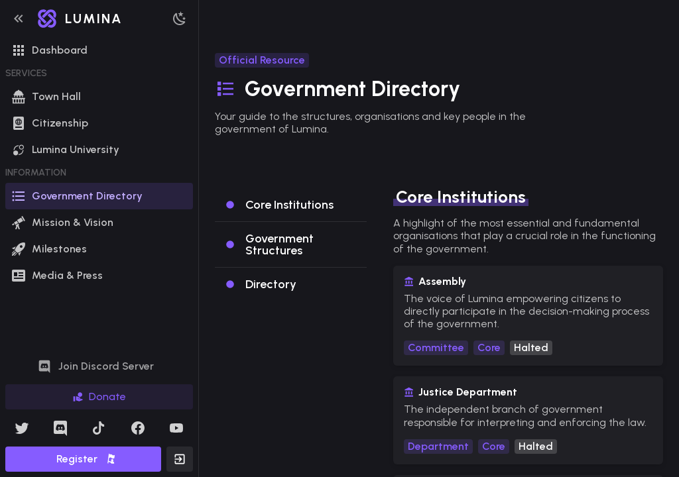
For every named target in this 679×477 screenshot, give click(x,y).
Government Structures (279, 244)
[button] (18, 18)
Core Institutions (289, 204)
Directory (270, 284)
